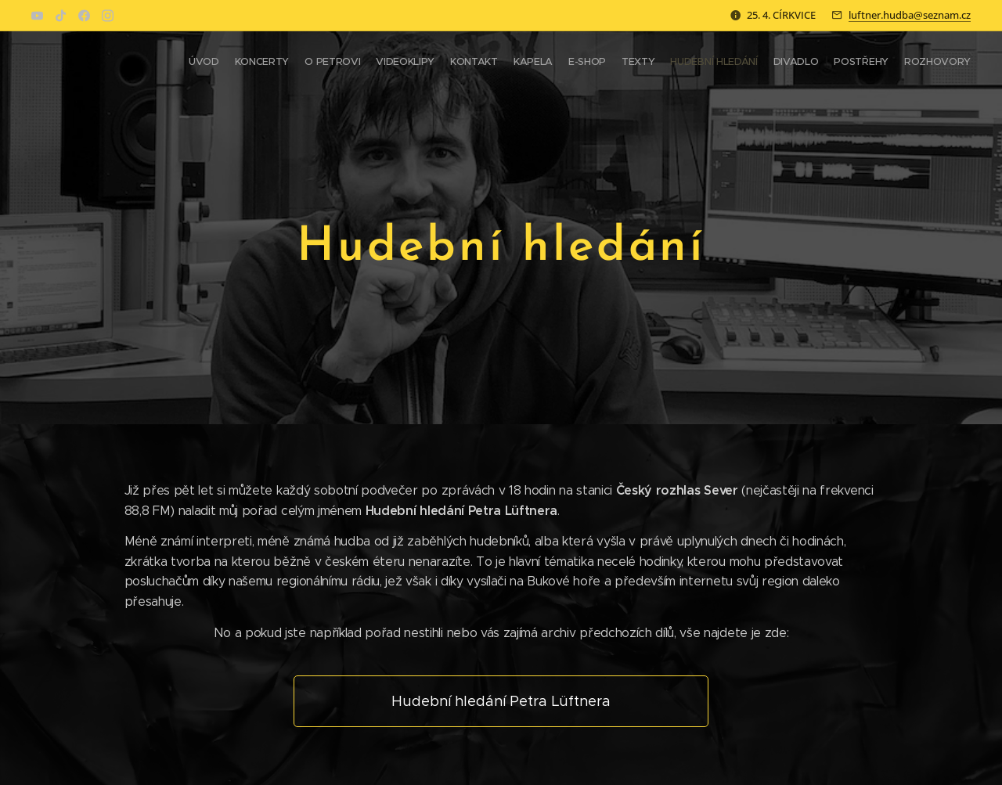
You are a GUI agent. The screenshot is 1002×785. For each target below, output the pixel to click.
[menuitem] (800, 63)
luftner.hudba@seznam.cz (910, 15)
